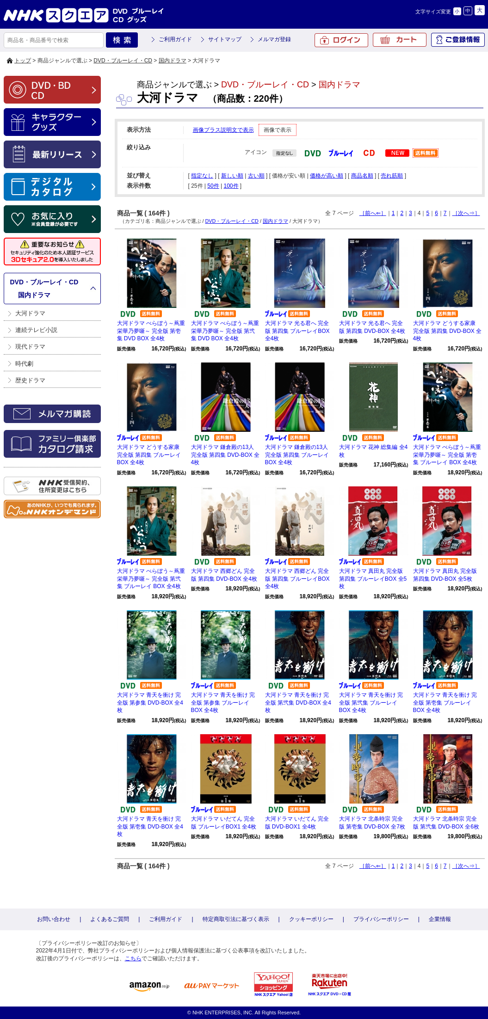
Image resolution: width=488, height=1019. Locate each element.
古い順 (256, 175)
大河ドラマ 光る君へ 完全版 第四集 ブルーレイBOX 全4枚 (297, 331)
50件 (213, 186)
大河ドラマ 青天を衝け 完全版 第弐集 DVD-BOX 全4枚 (298, 703)
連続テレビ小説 (36, 329)
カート (399, 39)
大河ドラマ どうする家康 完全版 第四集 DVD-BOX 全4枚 (447, 331)
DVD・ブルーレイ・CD (122, 60)
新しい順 (232, 175)
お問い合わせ (53, 919)
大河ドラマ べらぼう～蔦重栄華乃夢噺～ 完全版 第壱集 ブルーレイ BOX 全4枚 (447, 455)
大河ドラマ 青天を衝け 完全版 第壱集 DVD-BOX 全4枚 (150, 827)
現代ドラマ (30, 346)
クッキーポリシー (311, 919)
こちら (133, 958)
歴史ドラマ (30, 380)
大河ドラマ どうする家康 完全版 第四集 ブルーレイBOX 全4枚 (149, 455)
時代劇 (24, 363)
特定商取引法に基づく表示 (236, 919)
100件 (230, 186)
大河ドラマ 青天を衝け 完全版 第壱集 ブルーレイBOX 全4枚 (445, 703)
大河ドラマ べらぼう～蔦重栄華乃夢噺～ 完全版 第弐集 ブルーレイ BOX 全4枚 (151, 579)
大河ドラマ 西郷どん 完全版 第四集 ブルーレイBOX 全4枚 (297, 579)
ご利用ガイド (175, 39)
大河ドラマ (30, 313)
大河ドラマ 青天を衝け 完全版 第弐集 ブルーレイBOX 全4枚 (371, 703)
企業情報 (440, 919)
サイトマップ (224, 39)
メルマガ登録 (274, 39)
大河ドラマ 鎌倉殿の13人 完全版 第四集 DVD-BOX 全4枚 (225, 455)
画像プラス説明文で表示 (223, 130)
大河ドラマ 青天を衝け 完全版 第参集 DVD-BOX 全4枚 (150, 703)
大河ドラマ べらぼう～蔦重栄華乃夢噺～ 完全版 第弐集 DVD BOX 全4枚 (225, 331)
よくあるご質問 (109, 919)
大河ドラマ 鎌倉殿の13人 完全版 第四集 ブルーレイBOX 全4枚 (297, 455)
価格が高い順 (326, 175)
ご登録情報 (458, 39)
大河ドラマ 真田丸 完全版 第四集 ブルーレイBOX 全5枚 (373, 579)
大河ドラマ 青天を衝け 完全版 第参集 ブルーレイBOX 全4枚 (223, 703)
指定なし (202, 175)
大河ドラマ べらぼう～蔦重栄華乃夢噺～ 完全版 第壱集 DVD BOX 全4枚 (151, 331)
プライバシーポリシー (381, 919)
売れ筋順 (392, 175)
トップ (22, 60)
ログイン (341, 40)
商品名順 (362, 175)
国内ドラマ (172, 60)
